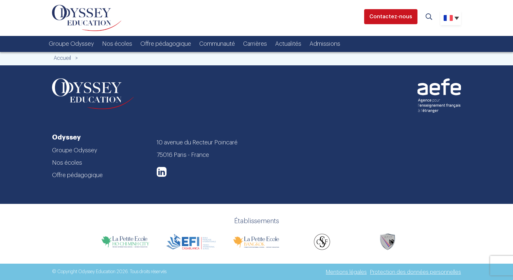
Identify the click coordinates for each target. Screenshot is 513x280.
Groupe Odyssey (71, 44)
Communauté (217, 44)
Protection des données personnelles (415, 272)
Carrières (255, 44)
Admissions (325, 44)
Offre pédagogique (165, 44)
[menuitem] (450, 18)
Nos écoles (117, 44)
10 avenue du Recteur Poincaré (197, 142)
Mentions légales (346, 272)
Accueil (62, 58)
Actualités (288, 44)
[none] (450, 18)
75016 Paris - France (183, 155)
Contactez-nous (390, 16)
